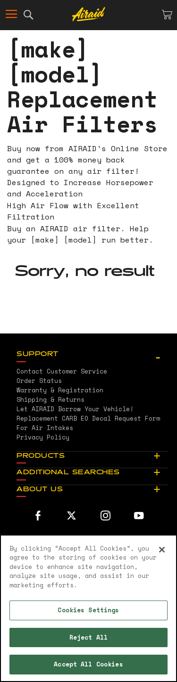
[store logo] (88, 14)
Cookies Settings (88, 610)
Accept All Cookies (88, 664)
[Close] (162, 549)
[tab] (92, 354)
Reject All (88, 637)
